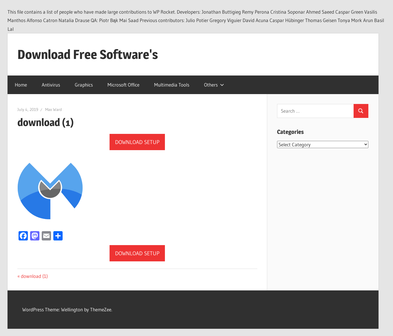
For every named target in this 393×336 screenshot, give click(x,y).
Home (21, 85)
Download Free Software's (87, 54)
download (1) (34, 276)
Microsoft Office (123, 85)
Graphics (84, 85)
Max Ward (53, 109)
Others (214, 85)
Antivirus (51, 85)
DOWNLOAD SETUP (137, 142)
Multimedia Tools (171, 85)
